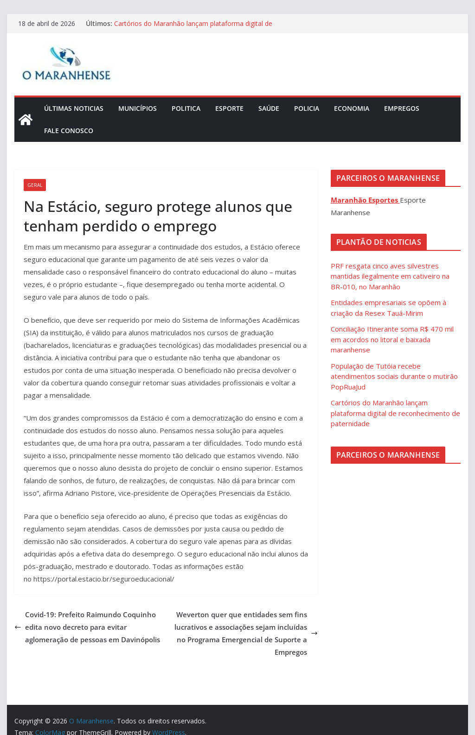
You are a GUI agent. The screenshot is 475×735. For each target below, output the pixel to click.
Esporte (229, 108)
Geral (34, 185)
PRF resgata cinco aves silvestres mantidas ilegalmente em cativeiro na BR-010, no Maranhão (390, 276)
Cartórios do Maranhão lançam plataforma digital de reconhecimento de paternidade (193, 28)
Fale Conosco (68, 130)
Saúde (268, 108)
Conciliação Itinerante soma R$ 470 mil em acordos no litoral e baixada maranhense (392, 339)
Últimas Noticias (73, 108)
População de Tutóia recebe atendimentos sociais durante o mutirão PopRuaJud (394, 376)
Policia (306, 108)
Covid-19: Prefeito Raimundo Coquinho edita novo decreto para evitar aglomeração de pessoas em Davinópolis (87, 627)
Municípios (137, 108)
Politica (186, 108)
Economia (351, 108)
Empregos (401, 108)
